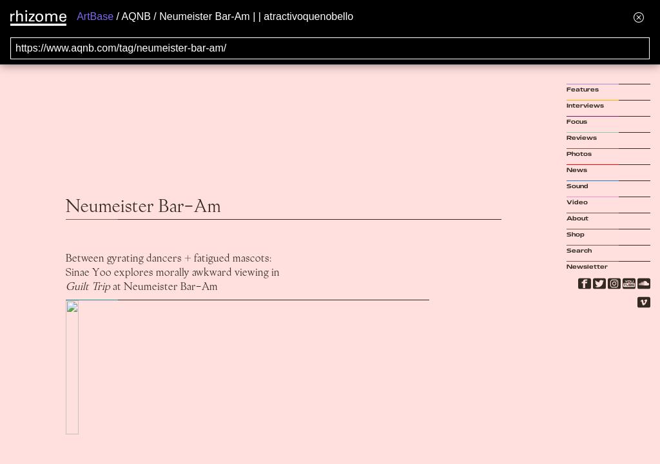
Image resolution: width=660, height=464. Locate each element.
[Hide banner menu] (639, 17)
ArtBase (95, 16)
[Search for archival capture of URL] (330, 48)
